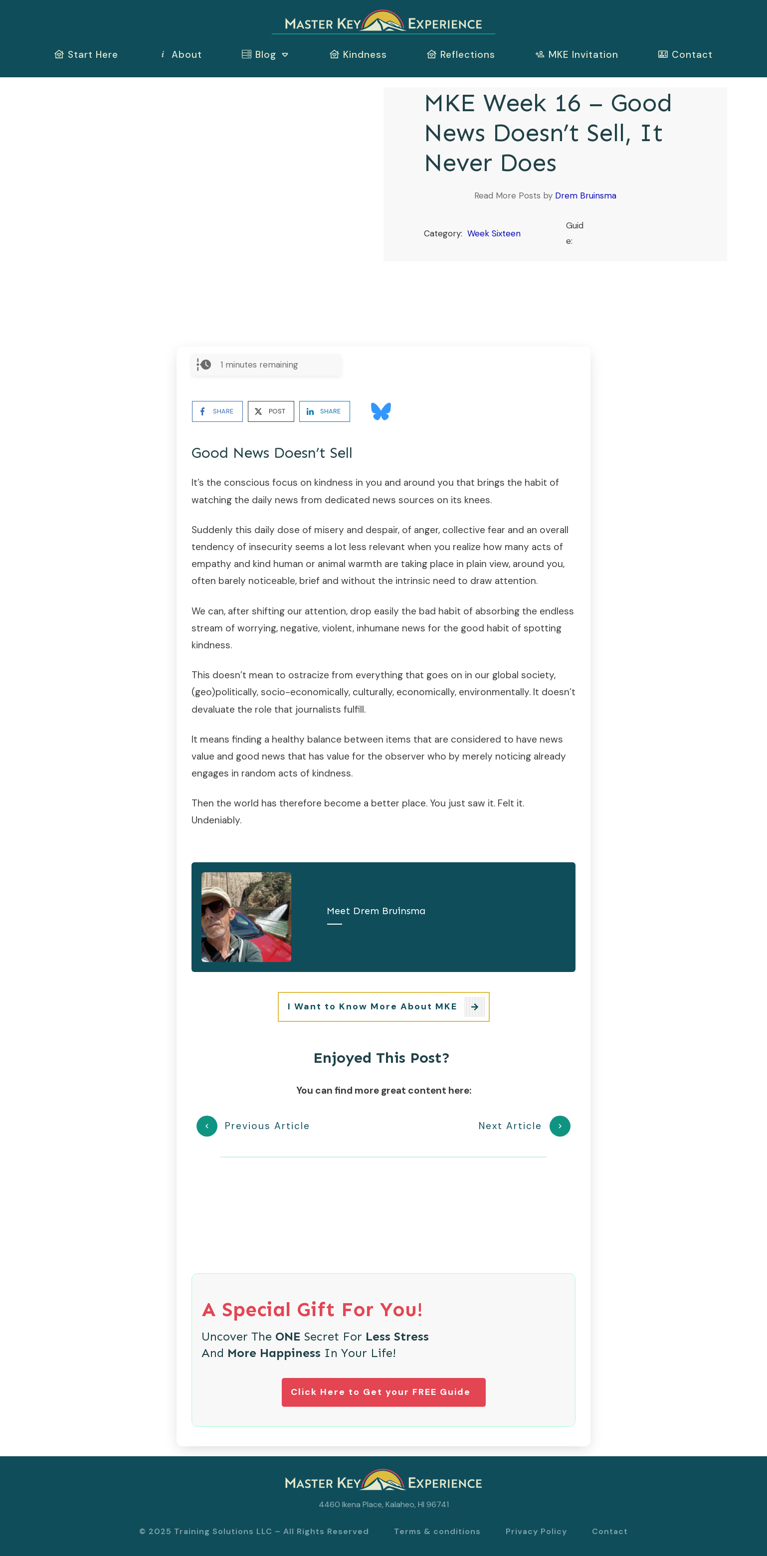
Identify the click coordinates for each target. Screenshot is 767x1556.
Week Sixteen (494, 233)
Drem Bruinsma (585, 195)
